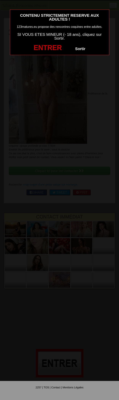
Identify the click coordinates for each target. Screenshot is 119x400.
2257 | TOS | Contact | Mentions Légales (60, 387)
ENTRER (48, 48)
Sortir (80, 49)
